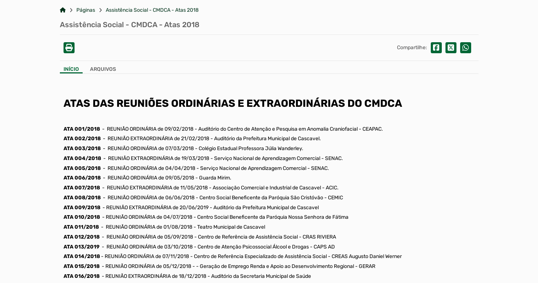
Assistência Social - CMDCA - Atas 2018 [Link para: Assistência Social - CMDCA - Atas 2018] (152, 10)
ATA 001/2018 (82, 129)
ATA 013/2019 (82, 247)
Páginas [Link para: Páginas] (85, 10)
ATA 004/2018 (82, 158)
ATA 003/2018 (82, 148)
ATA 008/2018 (82, 198)
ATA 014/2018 (82, 256)
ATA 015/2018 (82, 266)
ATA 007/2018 (82, 188)
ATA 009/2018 (82, 207)
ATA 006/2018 (82, 178)
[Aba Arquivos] (103, 69)
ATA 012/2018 (82, 237)
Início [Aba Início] (71, 69)
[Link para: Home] (63, 10)
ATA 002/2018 (82, 138)
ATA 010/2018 (82, 217)
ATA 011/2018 (81, 227)
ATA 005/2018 (82, 168)
